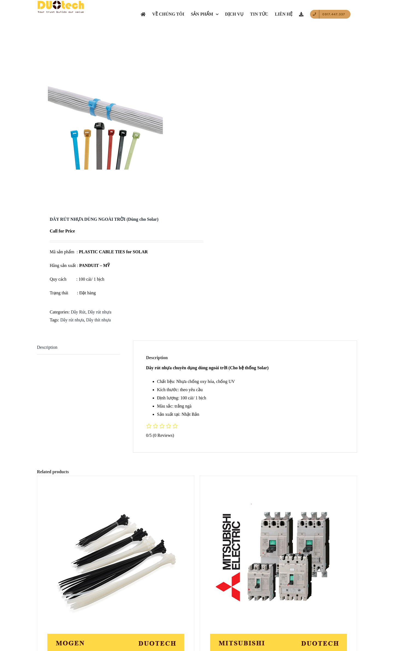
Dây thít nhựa (98, 320)
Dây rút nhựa (99, 312)
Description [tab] (47, 347)
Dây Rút (78, 312)
